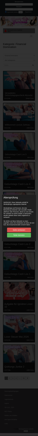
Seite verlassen (19, 230)
